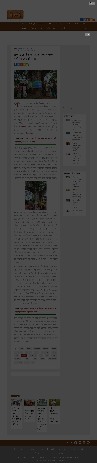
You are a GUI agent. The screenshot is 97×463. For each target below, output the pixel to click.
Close (92, 3)
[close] (87, 34)
